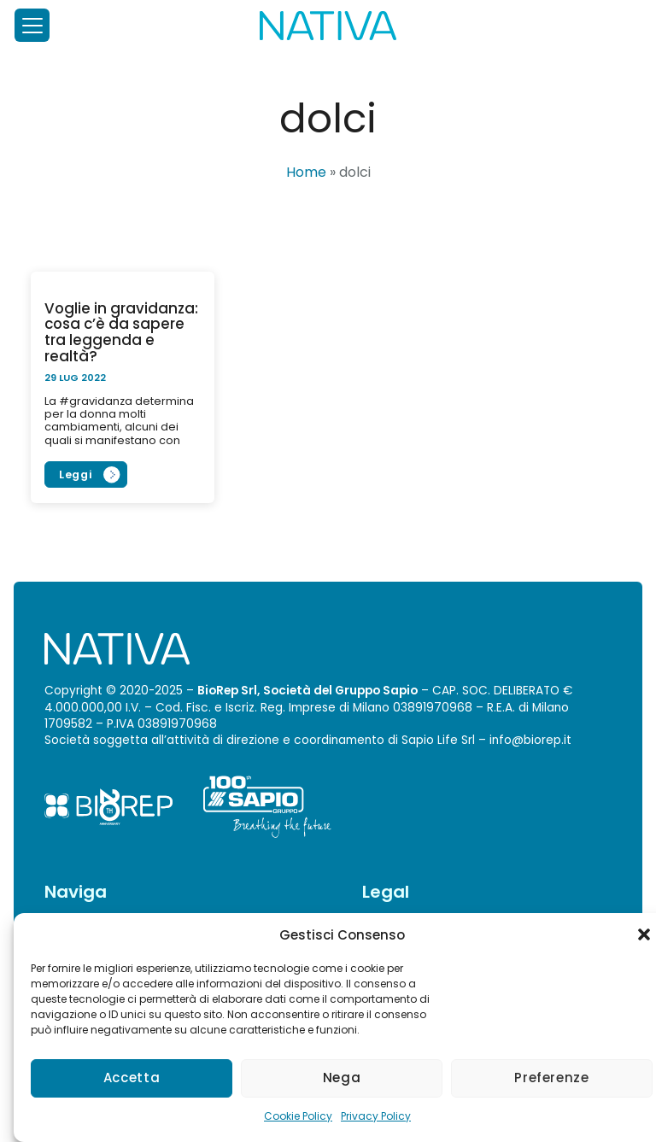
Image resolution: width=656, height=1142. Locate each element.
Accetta (131, 1077)
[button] (644, 934)
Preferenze (551, 1077)
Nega (342, 1077)
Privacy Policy (376, 1116)
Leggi (75, 474)
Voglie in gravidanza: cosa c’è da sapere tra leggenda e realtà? (121, 332)
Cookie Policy (298, 1116)
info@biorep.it (530, 740)
